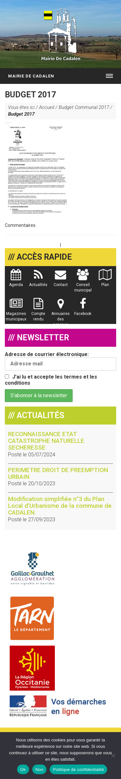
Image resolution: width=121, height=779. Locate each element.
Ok (23, 769)
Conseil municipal (83, 283)
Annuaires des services (60, 315)
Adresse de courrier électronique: (60, 361)
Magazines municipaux (16, 312)
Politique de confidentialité (78, 769)
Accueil (46, 107)
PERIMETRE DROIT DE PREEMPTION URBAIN (58, 473)
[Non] (113, 755)
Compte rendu (38, 312)
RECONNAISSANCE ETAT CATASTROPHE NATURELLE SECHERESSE (46, 440)
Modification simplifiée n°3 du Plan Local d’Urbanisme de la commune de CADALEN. (60, 505)
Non (39, 769)
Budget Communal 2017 (84, 107)
